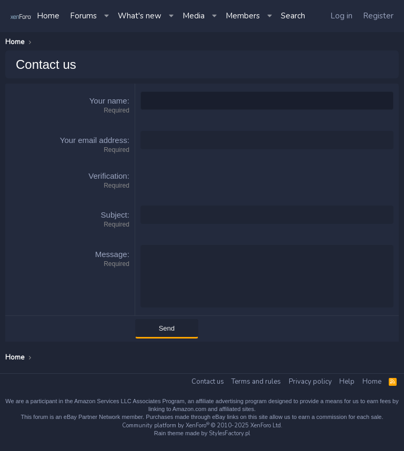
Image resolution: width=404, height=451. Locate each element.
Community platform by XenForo (202, 425)
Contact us (207, 381)
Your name (108, 100)
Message (111, 254)
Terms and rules (256, 381)
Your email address (93, 140)
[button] (107, 16)
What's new (139, 16)
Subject (114, 214)
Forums (83, 16)
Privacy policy (310, 381)
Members (243, 16)
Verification (107, 175)
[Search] (293, 16)
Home (48, 16)
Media (194, 16)
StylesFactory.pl (229, 433)
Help (347, 381)
